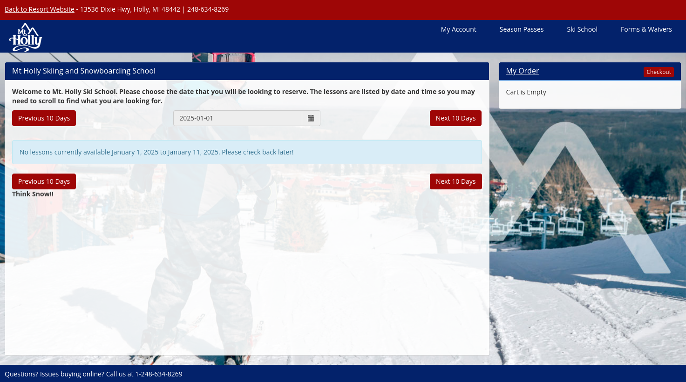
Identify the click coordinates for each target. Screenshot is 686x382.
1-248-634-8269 (159, 373)
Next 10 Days (456, 118)
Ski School (582, 29)
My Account (458, 29)
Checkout (658, 72)
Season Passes (522, 29)
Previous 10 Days (44, 118)
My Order (522, 71)
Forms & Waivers (646, 29)
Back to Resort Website (40, 9)
